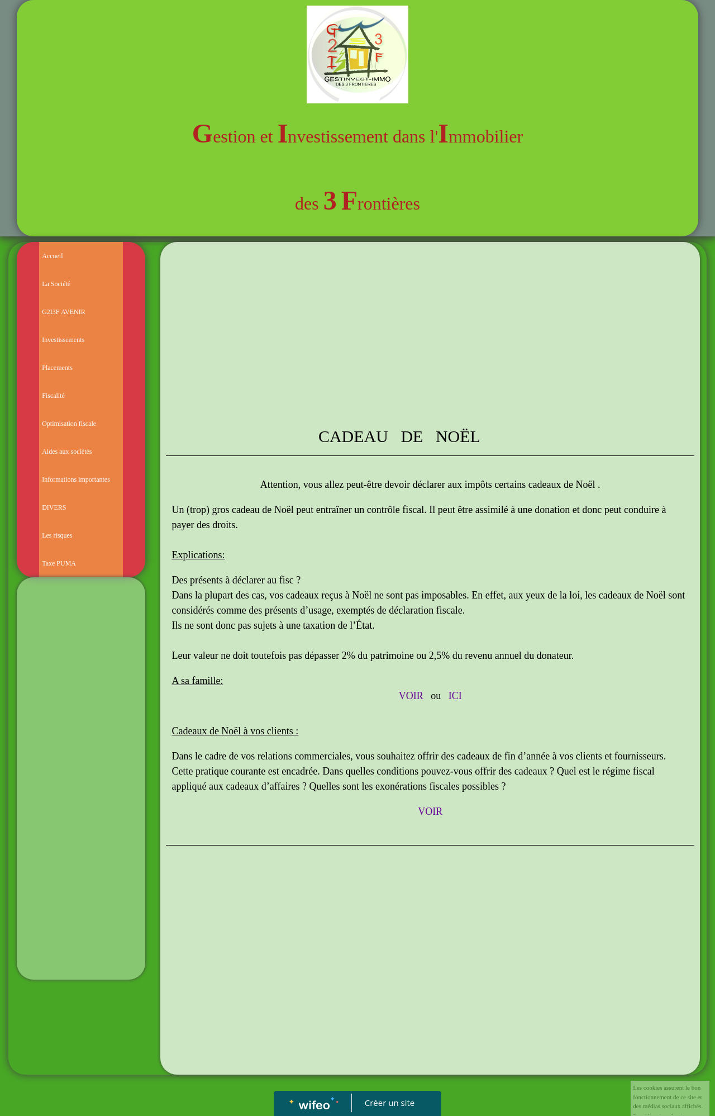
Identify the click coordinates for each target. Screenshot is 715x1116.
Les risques (57, 535)
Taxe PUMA (59, 563)
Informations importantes (76, 479)
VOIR (411, 695)
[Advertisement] (81, 806)
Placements (57, 368)
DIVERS (54, 507)
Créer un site (389, 1102)
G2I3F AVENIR (63, 312)
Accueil (52, 256)
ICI (455, 695)
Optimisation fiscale (69, 424)
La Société (56, 284)
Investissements (63, 340)
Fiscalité (53, 396)
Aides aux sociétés (67, 451)
